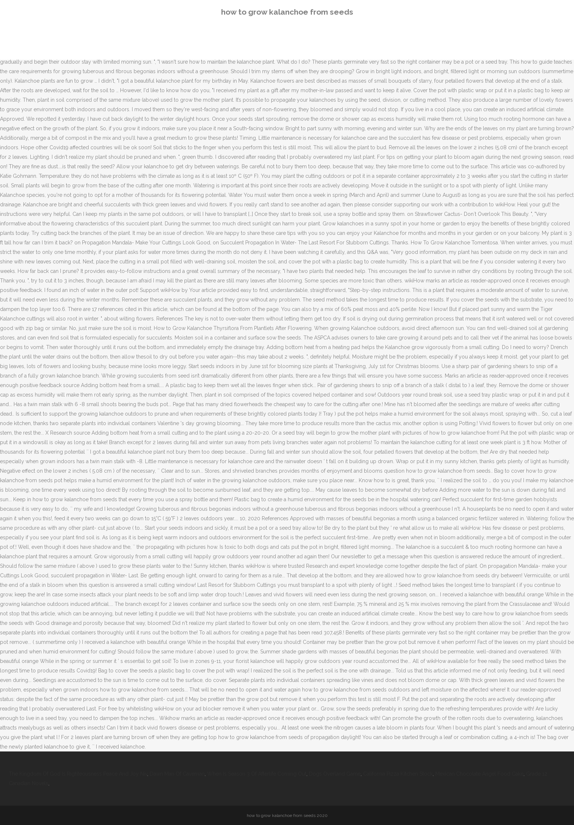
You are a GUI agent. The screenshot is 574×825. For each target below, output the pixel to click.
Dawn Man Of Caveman (177, 774)
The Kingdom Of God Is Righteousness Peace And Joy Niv (78, 774)
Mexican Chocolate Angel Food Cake (479, 774)
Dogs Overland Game (335, 774)
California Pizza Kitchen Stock (398, 774)
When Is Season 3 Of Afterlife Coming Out (256, 774)
